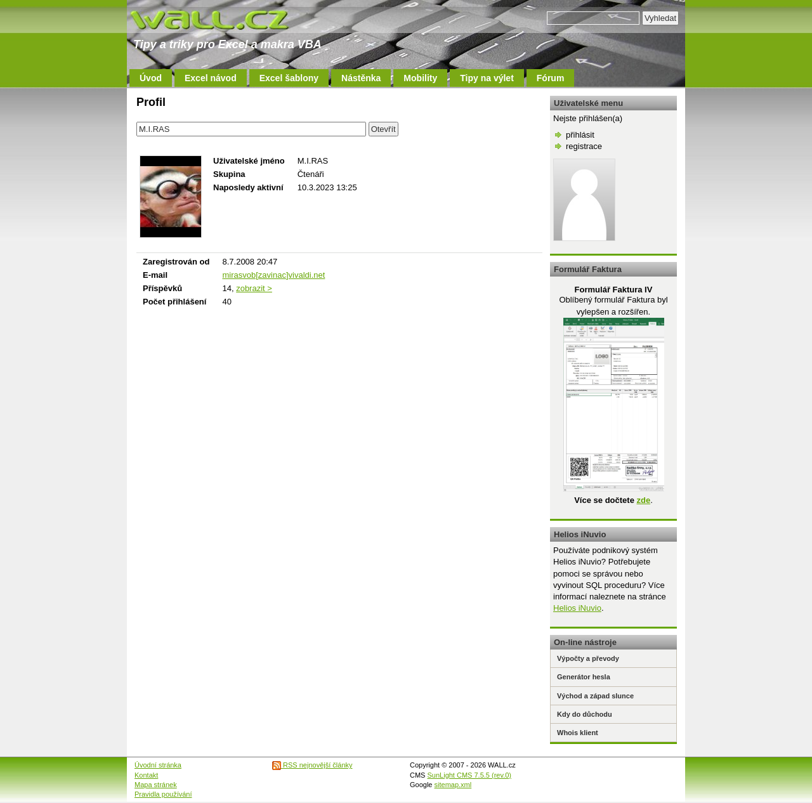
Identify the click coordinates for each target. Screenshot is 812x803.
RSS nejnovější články (312, 765)
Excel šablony (288, 78)
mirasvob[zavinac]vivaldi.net (273, 275)
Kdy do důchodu (584, 714)
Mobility (420, 78)
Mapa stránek (155, 784)
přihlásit (580, 135)
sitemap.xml (453, 784)
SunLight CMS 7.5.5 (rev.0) (469, 775)
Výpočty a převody (588, 658)
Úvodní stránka (157, 765)
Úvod (151, 78)
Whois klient (577, 732)
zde (643, 500)
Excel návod (211, 78)
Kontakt (146, 775)
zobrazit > (254, 288)
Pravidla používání (163, 794)
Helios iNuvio (577, 608)
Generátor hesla (583, 677)
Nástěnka (361, 78)
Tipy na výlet (487, 78)
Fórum (551, 78)
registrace (584, 146)
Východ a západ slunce (595, 696)
